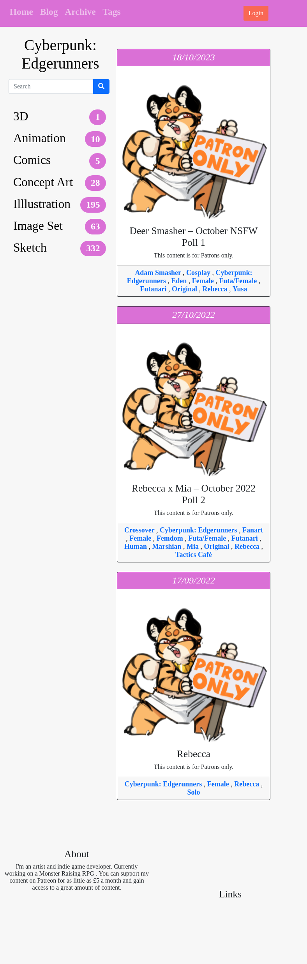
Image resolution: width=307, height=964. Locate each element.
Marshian (167, 546)
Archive (80, 12)
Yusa (240, 289)
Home (21, 12)
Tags (111, 12)
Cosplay (199, 273)
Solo (193, 792)
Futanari (154, 289)
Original (185, 289)
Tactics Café (193, 555)
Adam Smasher (159, 273)
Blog (49, 12)
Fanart (252, 530)
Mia (194, 546)
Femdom (171, 538)
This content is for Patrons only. (194, 242)
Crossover (140, 530)
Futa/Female (238, 281)
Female (203, 281)
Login (256, 13)
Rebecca (216, 289)
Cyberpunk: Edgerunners (199, 530)
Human (136, 546)
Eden (180, 281)
